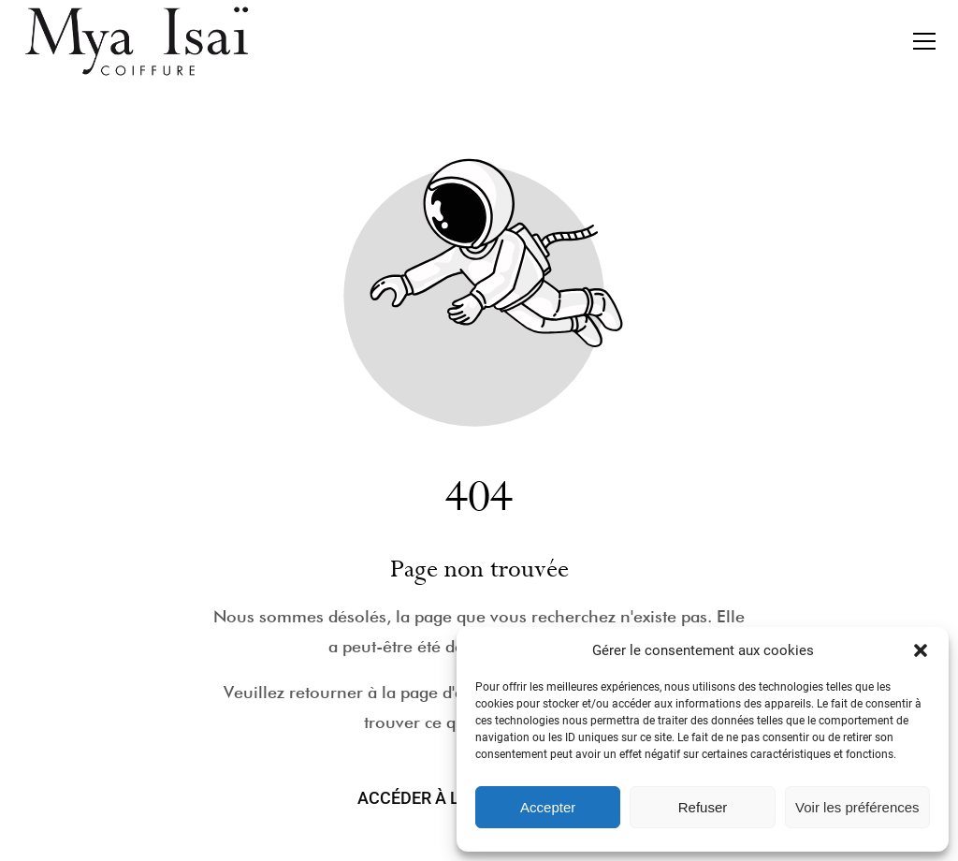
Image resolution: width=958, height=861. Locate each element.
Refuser (703, 807)
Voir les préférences (857, 807)
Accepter (547, 807)
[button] (920, 650)
